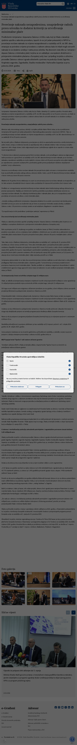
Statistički (13, 369)
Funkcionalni (14, 365)
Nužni (12, 361)
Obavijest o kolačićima (60, 379)
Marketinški (13, 374)
